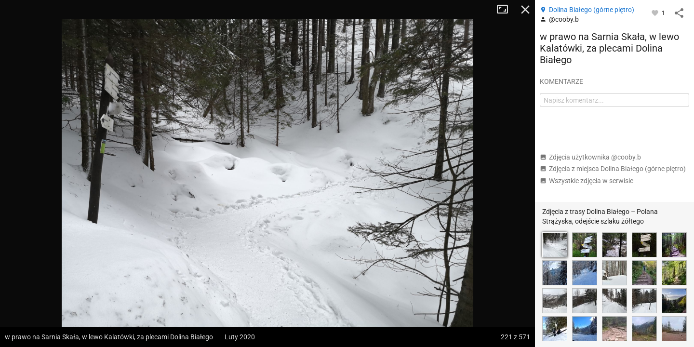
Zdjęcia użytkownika (590, 157)
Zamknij (525, 9)
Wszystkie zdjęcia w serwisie (586, 181)
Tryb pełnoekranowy (506, 9)
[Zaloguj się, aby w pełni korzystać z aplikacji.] (655, 12)
